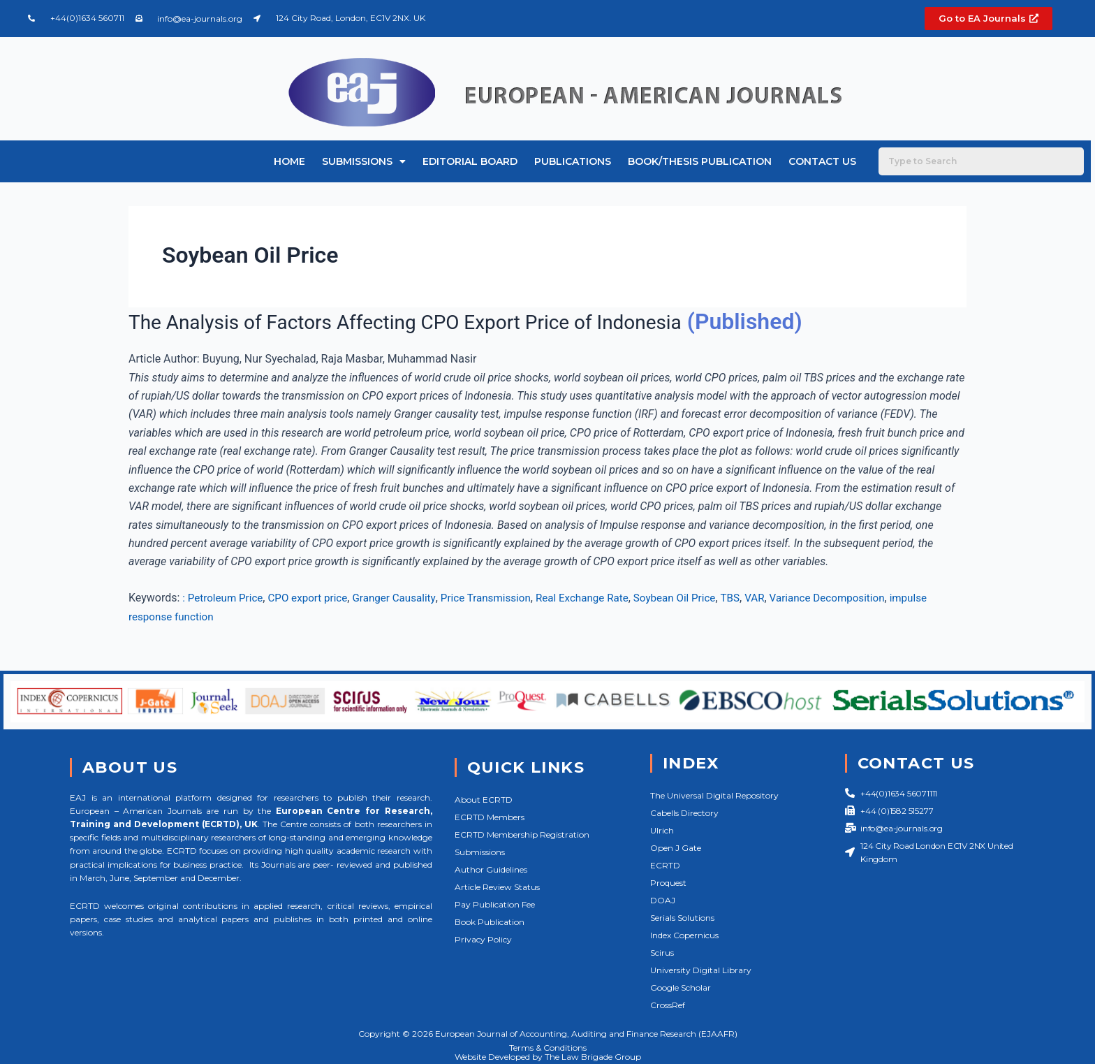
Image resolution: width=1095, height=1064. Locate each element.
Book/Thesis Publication (700, 161)
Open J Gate (675, 848)
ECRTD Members (489, 817)
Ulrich (662, 830)
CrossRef (667, 1005)
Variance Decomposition (859, 597)
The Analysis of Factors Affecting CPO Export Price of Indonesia (445, 321)
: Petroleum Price (224, 597)
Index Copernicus (684, 935)
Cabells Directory (684, 813)
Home (289, 161)
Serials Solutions (682, 917)
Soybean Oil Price (699, 597)
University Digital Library (700, 970)
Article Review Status (497, 887)
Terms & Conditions (548, 1047)
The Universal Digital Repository (714, 795)
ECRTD (665, 865)
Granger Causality (404, 597)
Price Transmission (500, 597)
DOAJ (662, 900)
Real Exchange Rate (603, 597)
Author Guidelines (491, 869)
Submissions (364, 161)
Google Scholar (680, 987)
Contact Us (822, 161)
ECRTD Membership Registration (522, 834)
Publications (572, 161)
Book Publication (489, 922)
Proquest (668, 882)
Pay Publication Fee (495, 904)
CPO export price (314, 597)
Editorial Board (469, 161)
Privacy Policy (483, 939)
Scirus (662, 952)
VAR (783, 597)
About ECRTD (484, 799)
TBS (758, 597)
